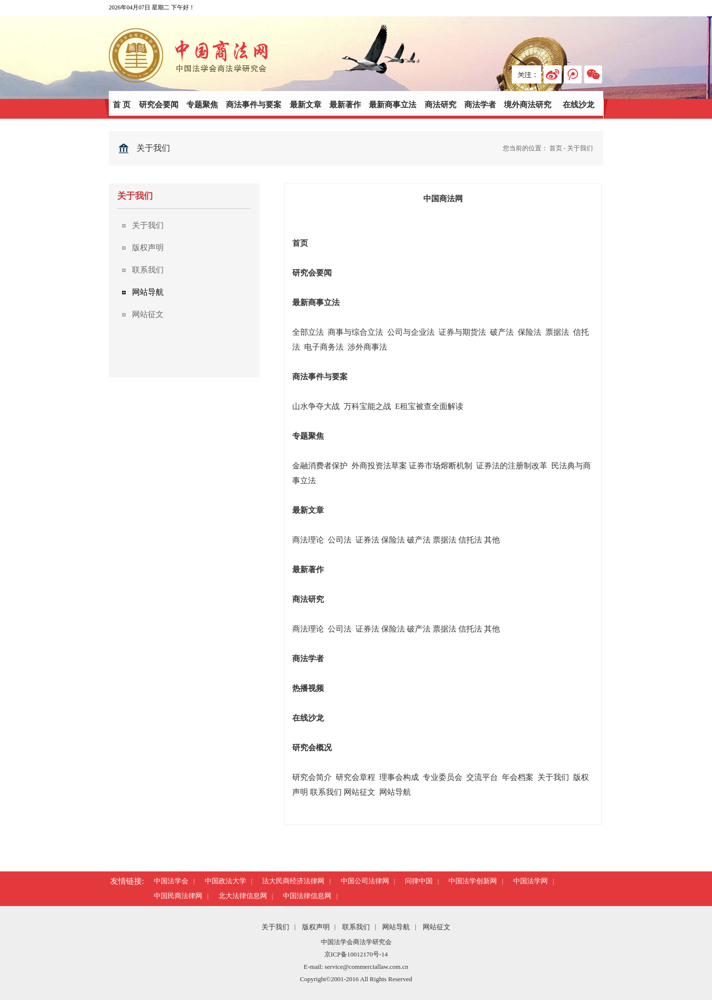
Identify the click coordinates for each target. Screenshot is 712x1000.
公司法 (341, 540)
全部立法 (308, 332)
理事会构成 (399, 777)
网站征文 (359, 792)
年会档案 (518, 777)
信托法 (470, 540)
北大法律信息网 (243, 896)
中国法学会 (171, 881)
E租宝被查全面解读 (429, 406)
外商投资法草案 (379, 465)
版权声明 (316, 927)
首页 (555, 148)
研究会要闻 (158, 104)
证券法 (367, 540)
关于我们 (580, 148)
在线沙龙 (578, 104)
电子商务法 (324, 347)
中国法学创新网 (472, 881)
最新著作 (345, 104)
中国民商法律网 (178, 896)
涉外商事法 (367, 347)
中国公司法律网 (365, 881)
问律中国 (419, 881)
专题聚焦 (202, 104)
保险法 (529, 332)
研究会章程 (355, 777)
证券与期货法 (462, 332)
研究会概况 (312, 747)
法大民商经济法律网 (293, 881)
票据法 (557, 332)
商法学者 (480, 104)
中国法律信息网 (307, 896)
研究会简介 (312, 777)
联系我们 (326, 792)
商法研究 (440, 104)
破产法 (502, 332)
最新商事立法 (392, 104)
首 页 (122, 104)
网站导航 (395, 792)
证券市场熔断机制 (440, 465)
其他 (492, 540)
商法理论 (308, 540)
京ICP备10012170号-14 (356, 954)
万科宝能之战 (368, 406)
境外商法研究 (527, 104)
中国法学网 (530, 881)
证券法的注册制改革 (511, 465)
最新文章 (305, 104)
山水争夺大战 (316, 406)
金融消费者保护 (320, 465)
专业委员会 (442, 777)
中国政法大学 (225, 881)
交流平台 (482, 777)
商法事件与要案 (253, 104)
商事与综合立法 (355, 332)
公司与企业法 (411, 332)
